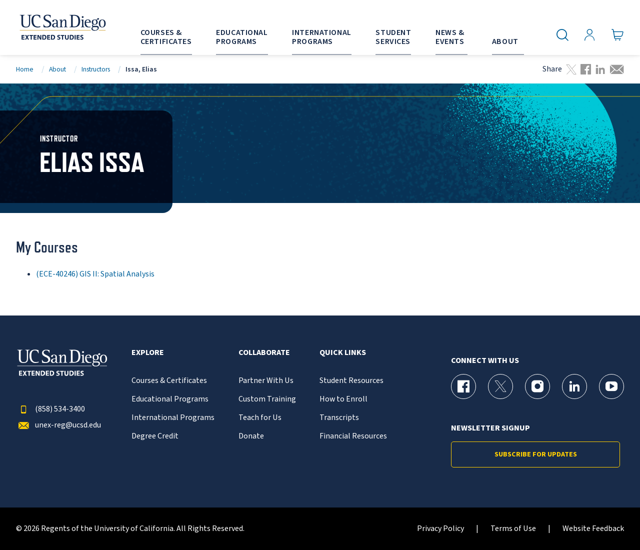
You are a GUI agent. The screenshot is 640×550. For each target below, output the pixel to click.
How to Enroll (344, 399)
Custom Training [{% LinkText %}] (267, 399)
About (57, 69)
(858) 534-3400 (50, 409)
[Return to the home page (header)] (62, 27)
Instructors (96, 69)
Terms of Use (513, 529)
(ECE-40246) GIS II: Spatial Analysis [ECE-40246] (95, 274)
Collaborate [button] (264, 353)
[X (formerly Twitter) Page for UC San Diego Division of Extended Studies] (500, 386)
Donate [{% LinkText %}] (251, 436)
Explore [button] (148, 353)
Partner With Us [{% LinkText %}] (266, 381)
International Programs (173, 417)
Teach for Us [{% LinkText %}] (260, 417)
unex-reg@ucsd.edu (58, 425)
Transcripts (339, 417)
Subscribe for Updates (535, 455)
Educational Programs (170, 399)
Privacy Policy (440, 529)
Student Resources (352, 381)
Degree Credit (155, 436)
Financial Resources (353, 436)
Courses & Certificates (169, 381)
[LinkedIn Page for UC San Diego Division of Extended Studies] (574, 386)
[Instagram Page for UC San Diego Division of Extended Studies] (537, 386)
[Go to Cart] (618, 35)
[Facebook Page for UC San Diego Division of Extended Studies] (463, 386)
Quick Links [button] (343, 353)
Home (25, 69)
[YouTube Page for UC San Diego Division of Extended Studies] (611, 386)
